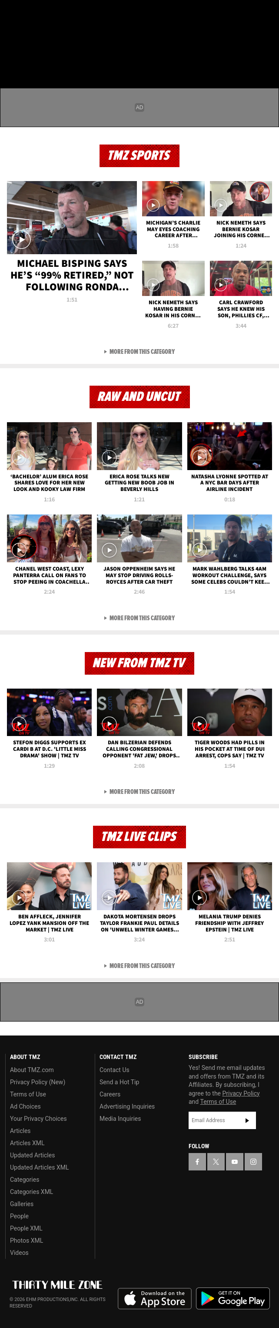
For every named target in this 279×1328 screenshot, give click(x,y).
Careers (110, 1094)
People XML (26, 1228)
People (19, 1216)
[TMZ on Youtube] (45, 14)
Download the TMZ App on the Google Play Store (233, 1299)
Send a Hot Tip (119, 1082)
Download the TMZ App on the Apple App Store (155, 1299)
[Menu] (12, 58)
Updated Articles (32, 1155)
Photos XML (26, 1240)
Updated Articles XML (39, 1167)
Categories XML (31, 1191)
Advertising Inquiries (127, 1106)
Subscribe (247, 1120)
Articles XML (27, 1143)
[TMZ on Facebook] (10, 14)
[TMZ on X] (28, 14)
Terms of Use (28, 1094)
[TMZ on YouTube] (234, 1161)
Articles (20, 1130)
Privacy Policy (241, 1093)
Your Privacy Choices (38, 1118)
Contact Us (115, 1069)
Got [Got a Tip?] (29, 37)
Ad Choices (25, 1106)
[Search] (267, 58)
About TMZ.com (32, 1069)
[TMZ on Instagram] (63, 14)
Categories (24, 1179)
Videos (19, 1252)
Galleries (21, 1203)
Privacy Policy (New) (37, 1082)
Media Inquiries (120, 1118)
